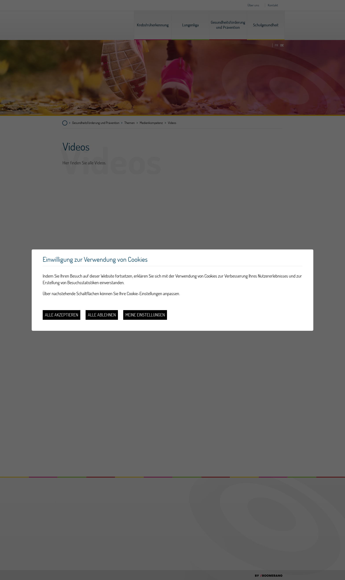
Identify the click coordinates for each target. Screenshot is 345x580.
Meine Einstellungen (145, 315)
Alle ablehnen (102, 315)
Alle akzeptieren (61, 315)
